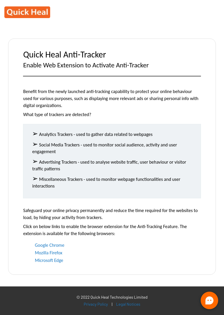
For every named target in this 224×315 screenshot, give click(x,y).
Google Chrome (49, 245)
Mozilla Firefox (48, 253)
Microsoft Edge (49, 260)
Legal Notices (128, 304)
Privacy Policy (96, 304)
